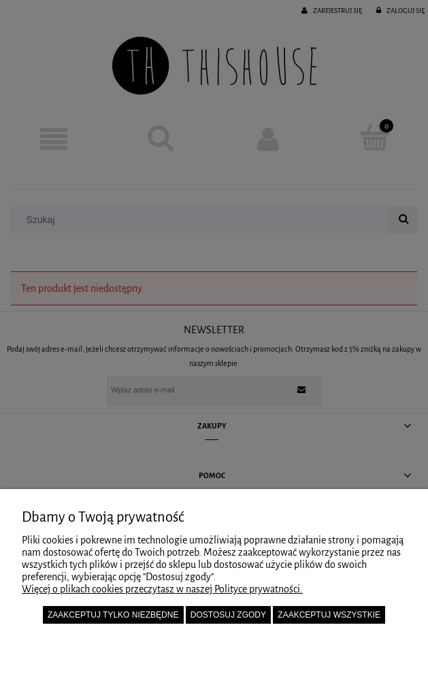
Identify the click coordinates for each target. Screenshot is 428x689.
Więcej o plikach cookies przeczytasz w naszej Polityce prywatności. (162, 589)
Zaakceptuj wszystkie (329, 615)
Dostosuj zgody (228, 615)
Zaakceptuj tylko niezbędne (113, 615)
